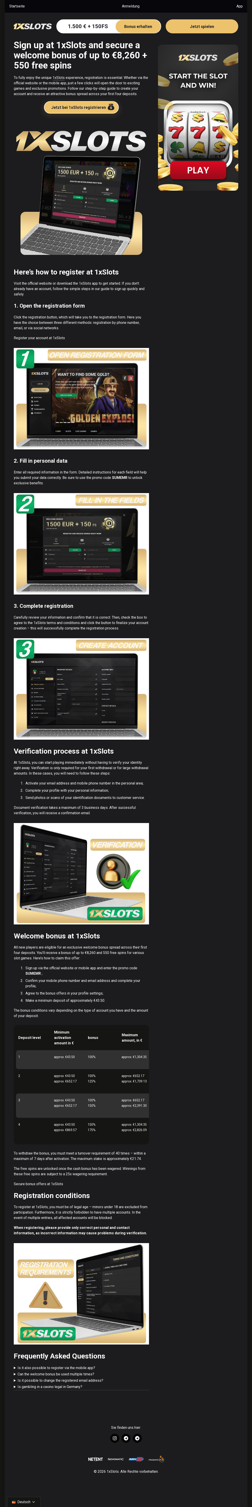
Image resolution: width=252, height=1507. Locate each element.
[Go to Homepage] (33, 26)
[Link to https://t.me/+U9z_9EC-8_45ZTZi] (126, 1438)
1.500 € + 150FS (114, 26)
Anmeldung (131, 6)
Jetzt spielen (202, 26)
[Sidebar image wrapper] (198, 118)
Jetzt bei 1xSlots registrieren (83, 107)
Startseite (17, 6)
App (239, 6)
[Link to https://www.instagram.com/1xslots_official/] (114, 1438)
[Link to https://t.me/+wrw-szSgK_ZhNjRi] (137, 1438)
